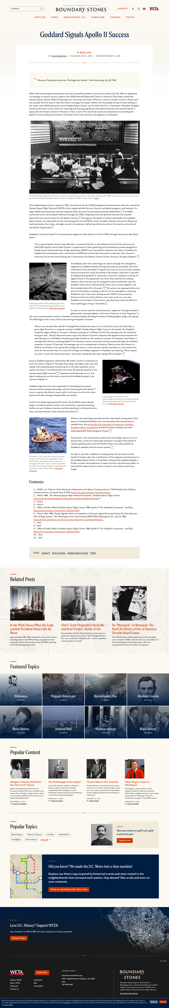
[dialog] (84, 1003)
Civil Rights (16, 840)
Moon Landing (58, 553)
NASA (96, 198)
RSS (35, 983)
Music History (21, 729)
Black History (148, 729)
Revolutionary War (105, 696)
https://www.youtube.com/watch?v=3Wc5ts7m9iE (56, 511)
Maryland (98, 17)
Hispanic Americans (63, 696)
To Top (163, 961)
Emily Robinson (59, 56)
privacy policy (8, 1005)
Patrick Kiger (57, 801)
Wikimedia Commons (56, 308)
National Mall (63, 729)
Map (63, 982)
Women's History (105, 729)
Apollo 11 (46, 553)
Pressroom (14, 986)
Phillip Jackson (20, 804)
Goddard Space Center (77, 553)
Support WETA (15, 980)
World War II (64, 835)
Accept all (163, 1002)
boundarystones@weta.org (72, 975)
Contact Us (14, 989)
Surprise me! (125, 840)
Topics (130, 17)
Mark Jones (94, 801)
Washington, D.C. (75, 17)
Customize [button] (153, 1002)
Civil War (50, 835)
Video (54, 17)
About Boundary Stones (129, 993)
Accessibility (38, 986)
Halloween (20, 696)
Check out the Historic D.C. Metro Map (69, 890)
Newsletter (38, 980)
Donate (123, 9)
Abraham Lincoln (148, 696)
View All (44, 840)
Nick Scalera (133, 804)
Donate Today (18, 938)
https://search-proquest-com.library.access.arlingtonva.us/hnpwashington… (69, 520)
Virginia (115, 17)
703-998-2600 (67, 985)
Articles (40, 17)
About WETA (15, 983)
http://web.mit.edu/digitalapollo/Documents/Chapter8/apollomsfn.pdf (66, 499)
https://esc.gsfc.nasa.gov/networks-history (90, 493)
